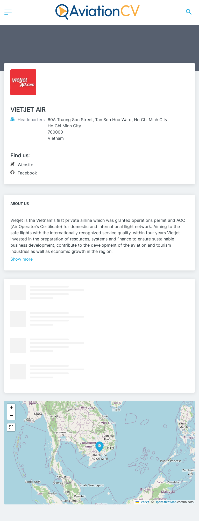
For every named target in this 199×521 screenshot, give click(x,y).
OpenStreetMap (165, 502)
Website (25, 164)
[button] (99, 447)
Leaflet (142, 502)
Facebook (27, 172)
